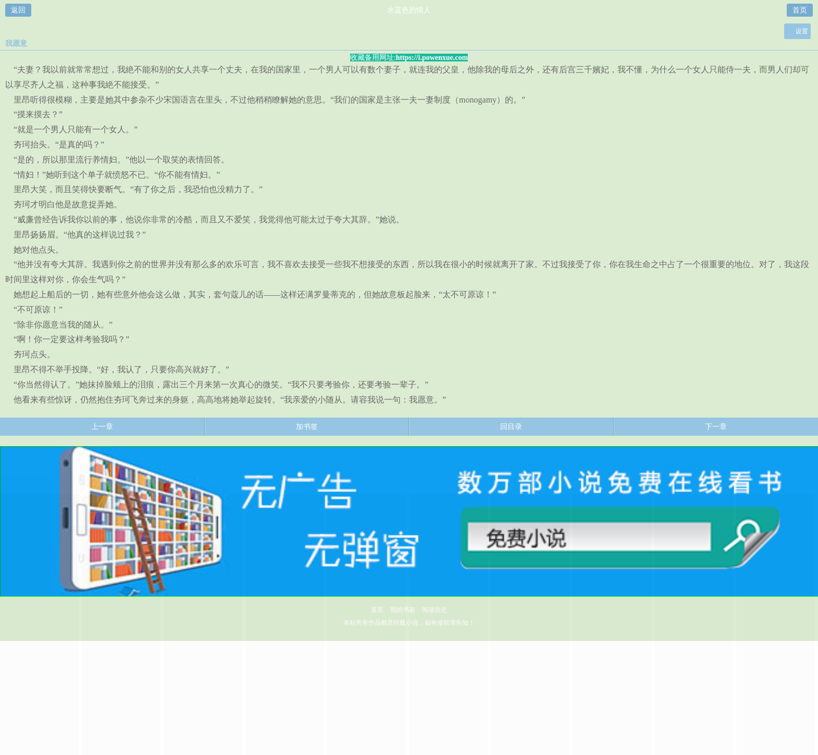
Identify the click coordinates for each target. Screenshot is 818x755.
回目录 (511, 427)
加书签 (307, 427)
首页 (799, 10)
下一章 (716, 427)
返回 (18, 10)
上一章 (102, 427)
